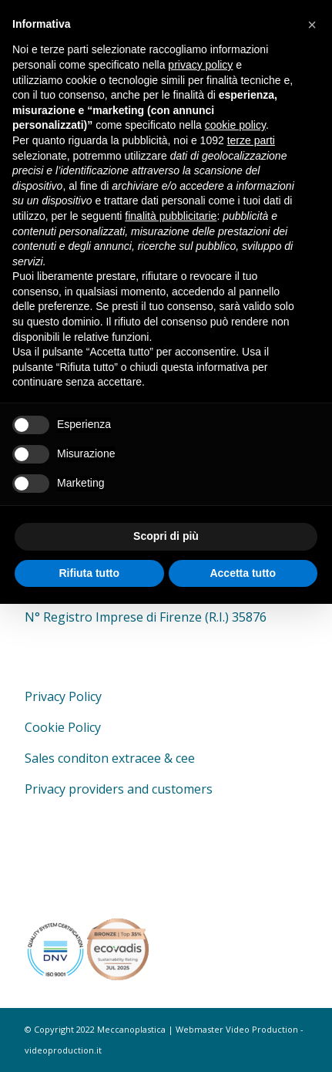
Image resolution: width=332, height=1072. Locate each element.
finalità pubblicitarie (170, 216)
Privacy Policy (63, 696)
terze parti (251, 140)
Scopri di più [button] (166, 536)
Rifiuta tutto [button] (89, 573)
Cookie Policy (63, 727)
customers (182, 788)
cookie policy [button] (235, 125)
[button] (312, 24)
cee (185, 758)
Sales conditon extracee (93, 758)
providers (96, 788)
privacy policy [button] (200, 65)
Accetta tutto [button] (243, 573)
